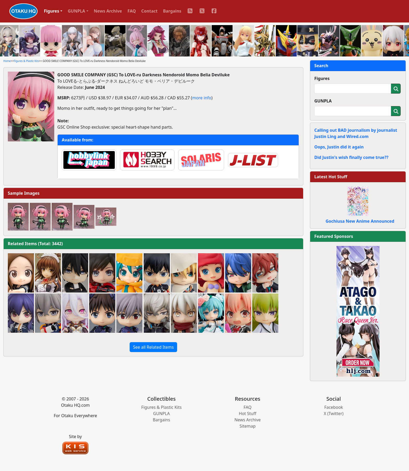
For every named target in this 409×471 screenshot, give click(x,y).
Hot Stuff (247, 413)
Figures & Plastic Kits (26, 61)
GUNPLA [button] (76, 11)
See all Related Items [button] (153, 347)
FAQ (132, 11)
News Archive (108, 11)
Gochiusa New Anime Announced (360, 221)
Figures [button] (51, 11)
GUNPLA (323, 101)
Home (7, 61)
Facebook (333, 407)
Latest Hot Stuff (330, 177)
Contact (149, 11)
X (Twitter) (334, 413)
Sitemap (247, 426)
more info (201, 98)
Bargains (172, 11)
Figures (322, 78)
